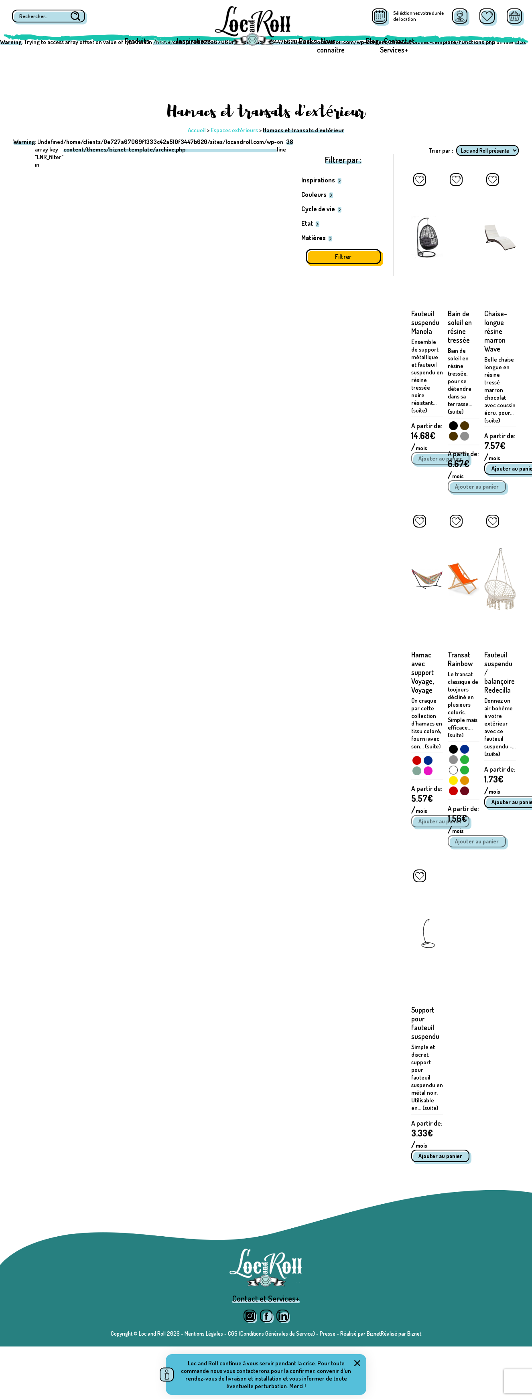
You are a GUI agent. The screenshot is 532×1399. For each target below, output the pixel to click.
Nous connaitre (331, 45)
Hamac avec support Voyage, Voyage (422, 672)
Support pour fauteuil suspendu (425, 1023)
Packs (308, 40)
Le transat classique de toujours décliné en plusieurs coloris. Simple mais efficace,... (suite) (463, 704)
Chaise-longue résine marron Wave (495, 331)
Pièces (163, 40)
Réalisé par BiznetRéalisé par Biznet (380, 1333)
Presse (327, 1333)
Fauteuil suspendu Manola (425, 322)
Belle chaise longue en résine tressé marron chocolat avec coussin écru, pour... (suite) (500, 390)
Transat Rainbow (460, 659)
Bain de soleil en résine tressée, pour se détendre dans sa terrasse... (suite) (460, 381)
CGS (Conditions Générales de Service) (271, 1333)
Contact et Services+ (397, 45)
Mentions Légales (204, 1333)
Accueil (197, 130)
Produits (137, 40)
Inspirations (194, 40)
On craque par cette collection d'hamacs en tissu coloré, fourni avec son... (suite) (426, 723)
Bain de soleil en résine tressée (460, 326)
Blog (372, 40)
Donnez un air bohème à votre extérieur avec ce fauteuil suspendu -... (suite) (500, 727)
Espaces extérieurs (234, 130)
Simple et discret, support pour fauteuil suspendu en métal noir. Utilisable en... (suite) (427, 1077)
